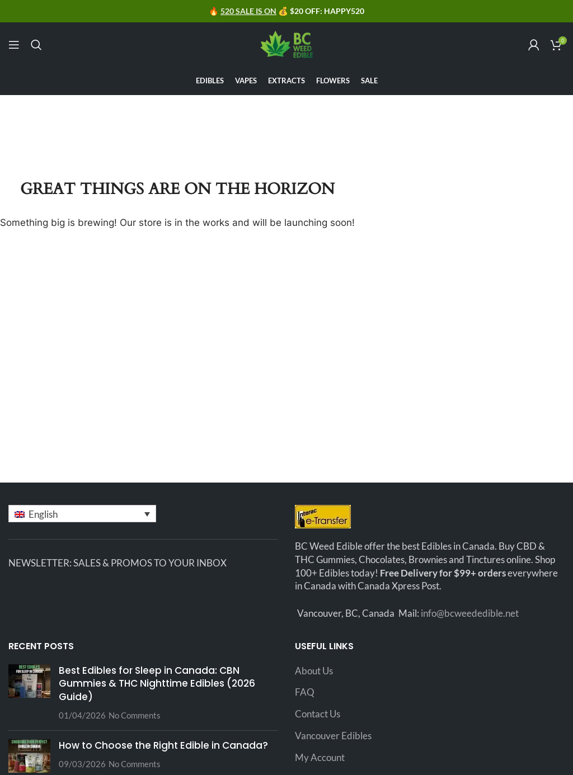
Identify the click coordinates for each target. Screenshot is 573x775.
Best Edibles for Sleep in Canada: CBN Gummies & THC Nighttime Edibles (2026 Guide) (157, 684)
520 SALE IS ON (248, 11)
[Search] (36, 45)
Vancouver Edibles (333, 735)
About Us (314, 671)
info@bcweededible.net (470, 613)
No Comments (135, 715)
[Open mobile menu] (14, 45)
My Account (320, 757)
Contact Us (317, 714)
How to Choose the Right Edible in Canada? (163, 745)
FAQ (304, 692)
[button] (82, 513)
